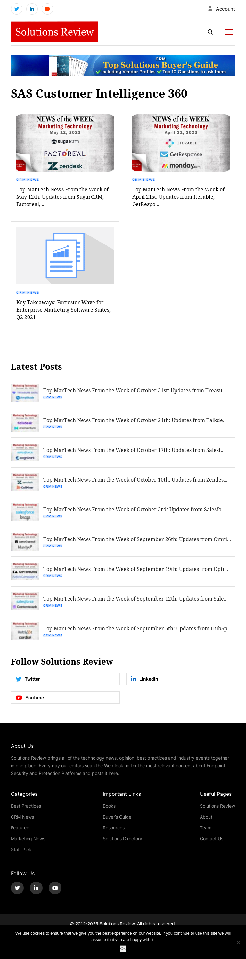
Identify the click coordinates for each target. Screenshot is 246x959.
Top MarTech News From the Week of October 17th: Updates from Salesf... (134, 449)
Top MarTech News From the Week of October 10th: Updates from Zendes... (135, 479)
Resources (114, 828)
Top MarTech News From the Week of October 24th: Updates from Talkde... (135, 420)
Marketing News (28, 838)
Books (109, 806)
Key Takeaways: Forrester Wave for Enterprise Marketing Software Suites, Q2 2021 (63, 309)
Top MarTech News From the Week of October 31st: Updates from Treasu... (134, 390)
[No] (238, 942)
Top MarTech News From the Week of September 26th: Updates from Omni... (137, 539)
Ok (123, 948)
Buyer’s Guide (117, 817)
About (206, 817)
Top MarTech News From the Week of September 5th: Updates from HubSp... (137, 628)
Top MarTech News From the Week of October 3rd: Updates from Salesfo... (134, 509)
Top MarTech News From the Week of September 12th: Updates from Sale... (135, 598)
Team (205, 828)
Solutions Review (217, 806)
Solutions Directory (122, 838)
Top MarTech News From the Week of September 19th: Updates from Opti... (135, 568)
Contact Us (211, 838)
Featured (20, 828)
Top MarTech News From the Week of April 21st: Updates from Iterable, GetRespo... (178, 196)
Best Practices (26, 806)
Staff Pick (21, 849)
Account (225, 9)
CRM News (27, 179)
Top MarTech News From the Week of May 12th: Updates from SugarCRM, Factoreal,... (62, 196)
